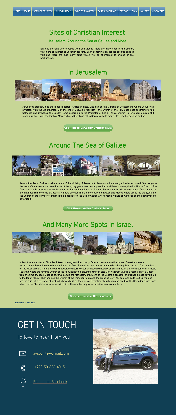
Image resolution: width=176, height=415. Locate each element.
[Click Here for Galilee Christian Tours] (88, 208)
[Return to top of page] (25, 302)
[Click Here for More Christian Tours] (90, 296)
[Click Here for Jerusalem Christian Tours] (88, 128)
